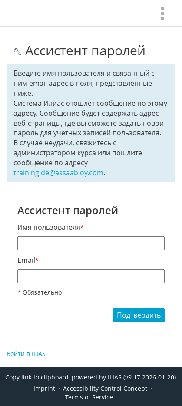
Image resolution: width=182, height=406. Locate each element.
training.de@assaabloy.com (58, 173)
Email (28, 260)
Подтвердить (139, 315)
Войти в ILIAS (26, 353)
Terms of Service (89, 397)
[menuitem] (162, 13)
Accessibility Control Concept (105, 388)
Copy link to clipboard (37, 377)
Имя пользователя (50, 227)
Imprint (44, 388)
